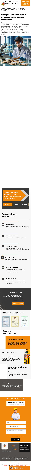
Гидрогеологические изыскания (8, 457)
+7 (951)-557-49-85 (17, 300)
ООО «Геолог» (8, 1)
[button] (7, 204)
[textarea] (16, 431)
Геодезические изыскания (7, 458)
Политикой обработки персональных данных (18, 465)
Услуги (12, 3)
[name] (16, 422)
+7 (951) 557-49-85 (25, 1)
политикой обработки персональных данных (16, 436)
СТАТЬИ (13, 446)
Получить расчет (15, 439)
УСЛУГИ (3, 454)
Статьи (15, 3)
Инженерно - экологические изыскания (15, 8)
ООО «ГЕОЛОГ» (5, 449)
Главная (3, 8)
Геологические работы (6, 456)
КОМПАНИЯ (14, 445)
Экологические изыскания (21, 456)
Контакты (18, 3)
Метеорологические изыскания (21, 457)
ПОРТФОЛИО (14, 449)
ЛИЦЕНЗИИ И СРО (15, 448)
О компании (7, 3)
